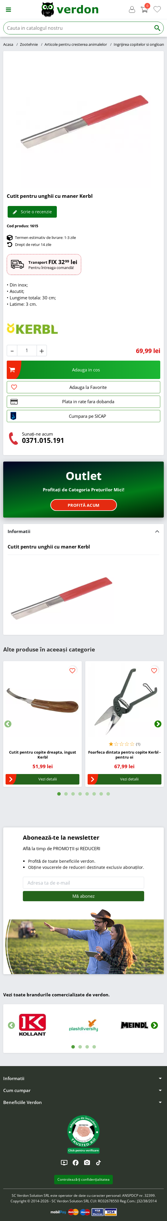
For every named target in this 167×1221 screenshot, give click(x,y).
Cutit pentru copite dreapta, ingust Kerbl (42, 755)
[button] (8, 9)
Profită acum (83, 505)
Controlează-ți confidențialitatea (83, 1179)
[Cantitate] (27, 350)
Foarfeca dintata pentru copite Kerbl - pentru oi (124, 755)
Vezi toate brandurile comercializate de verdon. (56, 995)
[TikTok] (98, 1162)
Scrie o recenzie (32, 211)
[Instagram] (87, 1162)
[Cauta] (77, 28)
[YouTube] (64, 1162)
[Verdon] (70, 9)
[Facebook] (75, 1162)
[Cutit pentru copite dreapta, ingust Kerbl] (42, 700)
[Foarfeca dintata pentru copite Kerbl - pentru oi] (124, 700)
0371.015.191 (43, 440)
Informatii (19, 531)
